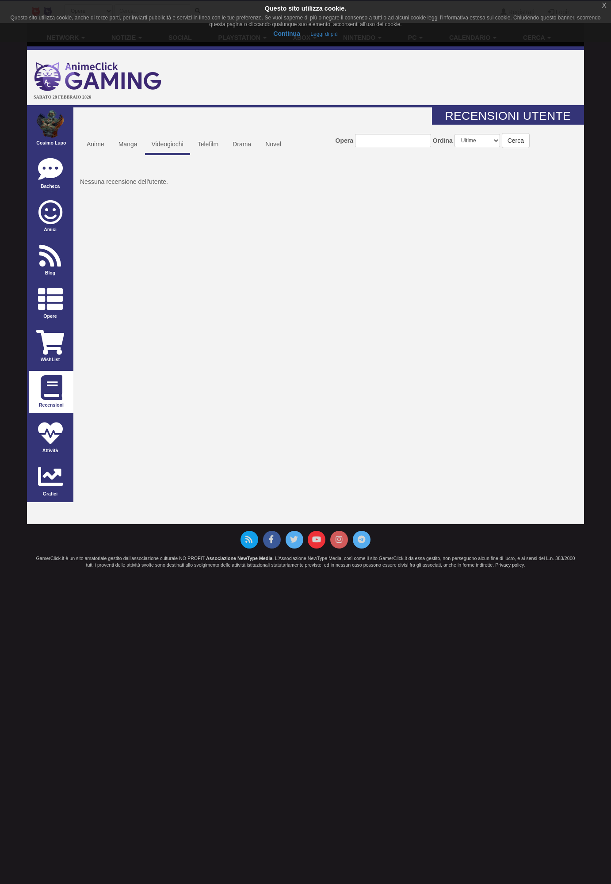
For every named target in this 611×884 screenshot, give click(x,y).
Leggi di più (323, 34)
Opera (344, 140)
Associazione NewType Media (239, 558)
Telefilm (208, 144)
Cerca (516, 140)
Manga (127, 144)
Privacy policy (509, 565)
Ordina (443, 140)
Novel (273, 144)
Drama (242, 144)
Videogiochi (167, 144)
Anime (95, 144)
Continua (286, 33)
